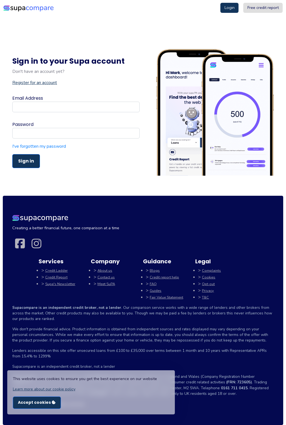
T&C (205, 297)
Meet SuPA (106, 283)
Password (23, 124)
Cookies (208, 277)
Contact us (106, 277)
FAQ (153, 283)
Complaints (211, 270)
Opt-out (208, 283)
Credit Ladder (56, 270)
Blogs (155, 270)
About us (104, 270)
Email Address (27, 98)
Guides (155, 290)
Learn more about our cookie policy (44, 389)
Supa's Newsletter (60, 283)
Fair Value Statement (166, 297)
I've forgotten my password (39, 146)
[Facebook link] (20, 244)
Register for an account (34, 83)
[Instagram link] (36, 244)
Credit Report (56, 277)
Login (230, 7)
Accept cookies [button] (37, 402)
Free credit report (263, 7)
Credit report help (164, 277)
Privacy (208, 290)
